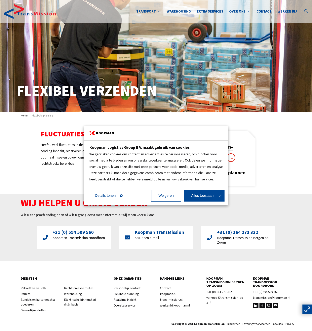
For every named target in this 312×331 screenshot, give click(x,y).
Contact (264, 11)
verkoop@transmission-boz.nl (224, 300)
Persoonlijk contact (127, 288)
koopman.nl (168, 294)
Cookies (278, 324)
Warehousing (179, 11)
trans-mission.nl (171, 300)
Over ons (240, 11)
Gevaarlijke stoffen (33, 310)
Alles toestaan (206, 196)
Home (24, 116)
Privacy (290, 324)
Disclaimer (233, 324)
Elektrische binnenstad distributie (80, 302)
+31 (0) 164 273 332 (219, 292)
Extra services (210, 11)
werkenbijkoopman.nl (175, 305)
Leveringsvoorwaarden (256, 324)
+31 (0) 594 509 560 (265, 292)
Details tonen (109, 196)
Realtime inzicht (125, 300)
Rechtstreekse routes (79, 288)
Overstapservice (125, 305)
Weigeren (166, 196)
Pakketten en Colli (33, 288)
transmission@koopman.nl (271, 298)
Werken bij (287, 11)
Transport (148, 11)
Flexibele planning (126, 294)
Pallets (25, 294)
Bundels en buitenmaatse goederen (38, 302)
